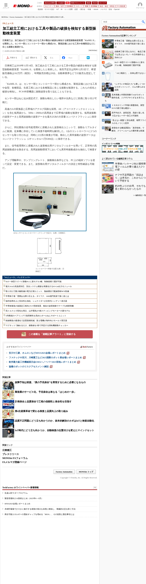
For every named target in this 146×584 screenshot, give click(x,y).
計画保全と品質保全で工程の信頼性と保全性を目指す (43, 401)
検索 (143, 22)
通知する (33, 58)
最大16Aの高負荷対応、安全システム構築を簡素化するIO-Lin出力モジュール (39, 286)
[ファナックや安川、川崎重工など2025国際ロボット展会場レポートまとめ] (47, 357)
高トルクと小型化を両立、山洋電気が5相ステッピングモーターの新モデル (38, 311)
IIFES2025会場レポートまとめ (17, 504)
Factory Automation (16, 17)
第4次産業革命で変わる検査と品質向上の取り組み (41, 411)
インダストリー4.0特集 (111, 144)
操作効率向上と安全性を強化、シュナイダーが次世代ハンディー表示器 (36, 301)
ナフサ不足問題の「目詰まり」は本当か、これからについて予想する (130, 178)
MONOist (4, 17)
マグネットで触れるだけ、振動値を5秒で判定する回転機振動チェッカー (37, 325)
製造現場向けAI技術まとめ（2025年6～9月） (24, 498)
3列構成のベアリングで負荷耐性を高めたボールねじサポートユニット (36, 316)
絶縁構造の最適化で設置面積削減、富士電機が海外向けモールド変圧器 (36, 320)
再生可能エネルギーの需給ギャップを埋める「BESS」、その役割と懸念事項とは (39, 514)
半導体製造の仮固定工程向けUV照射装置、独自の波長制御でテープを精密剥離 (40, 306)
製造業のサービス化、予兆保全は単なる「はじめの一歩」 (45, 392)
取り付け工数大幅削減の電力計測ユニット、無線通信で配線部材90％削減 (37, 291)
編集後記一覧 (140, 195)
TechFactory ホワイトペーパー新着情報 (20, 487)
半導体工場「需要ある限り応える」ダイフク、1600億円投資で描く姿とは (37, 296)
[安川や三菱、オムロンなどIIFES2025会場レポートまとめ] (39, 353)
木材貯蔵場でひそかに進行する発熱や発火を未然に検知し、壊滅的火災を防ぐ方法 (40, 509)
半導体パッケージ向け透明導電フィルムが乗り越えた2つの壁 (130, 166)
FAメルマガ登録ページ (14, 462)
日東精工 (7, 450)
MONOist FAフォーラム (15, 458)
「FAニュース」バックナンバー (16, 277)
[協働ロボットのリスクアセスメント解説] (31, 366)
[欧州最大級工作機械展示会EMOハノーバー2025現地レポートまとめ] (44, 362)
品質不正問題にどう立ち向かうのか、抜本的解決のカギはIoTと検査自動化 (54, 420)
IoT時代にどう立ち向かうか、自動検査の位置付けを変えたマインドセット (54, 430)
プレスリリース (10, 454)
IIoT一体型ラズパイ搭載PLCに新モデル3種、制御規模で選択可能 (33, 281)
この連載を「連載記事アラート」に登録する (52, 334)
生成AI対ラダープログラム (16, 493)
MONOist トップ (86, 472)
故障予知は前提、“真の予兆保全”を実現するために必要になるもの (50, 382)
